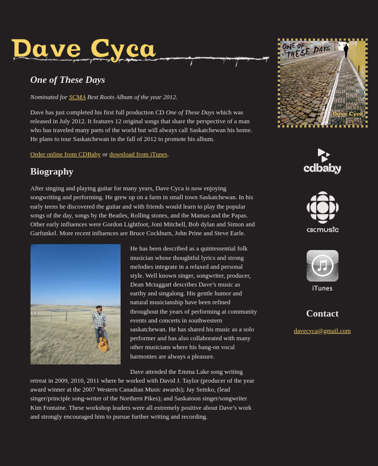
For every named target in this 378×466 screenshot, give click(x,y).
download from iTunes (138, 154)
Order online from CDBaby (66, 154)
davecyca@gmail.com (322, 330)
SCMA (77, 97)
